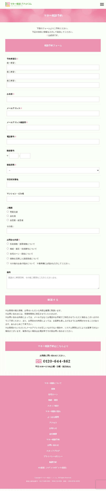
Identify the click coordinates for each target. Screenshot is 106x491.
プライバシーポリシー (53, 459)
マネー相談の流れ (53, 413)
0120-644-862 (56, 363)
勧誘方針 (53, 464)
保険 (53, 391)
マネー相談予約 (53, 442)
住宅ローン (53, 397)
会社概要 (53, 436)
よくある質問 (53, 419)
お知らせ (53, 430)
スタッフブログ (53, 453)
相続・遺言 (53, 402)
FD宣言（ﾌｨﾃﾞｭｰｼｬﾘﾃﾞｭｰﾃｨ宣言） (53, 470)
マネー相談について (53, 385)
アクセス (53, 425)
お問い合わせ (53, 447)
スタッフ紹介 (53, 408)
